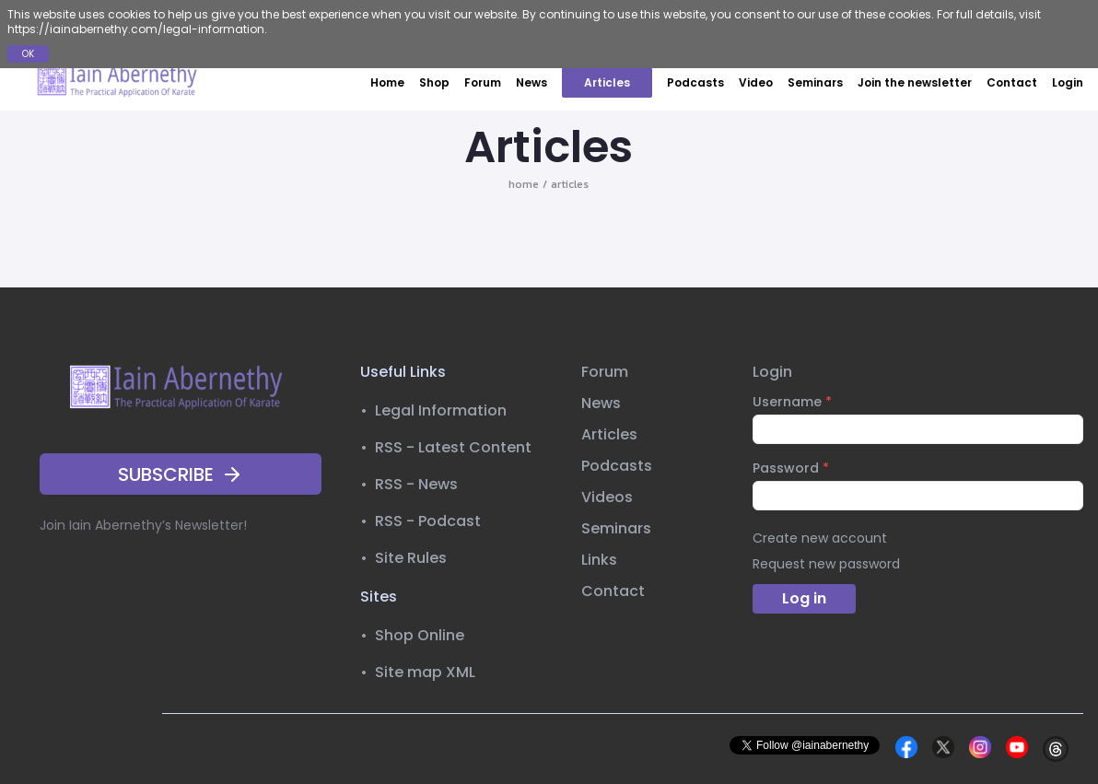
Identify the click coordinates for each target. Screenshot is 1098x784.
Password (791, 468)
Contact (1012, 82)
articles (570, 184)
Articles (607, 82)
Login (1067, 83)
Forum (482, 82)
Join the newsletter (915, 82)
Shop (434, 82)
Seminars (815, 82)
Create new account (820, 538)
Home (387, 82)
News (531, 82)
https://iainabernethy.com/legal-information (135, 29)
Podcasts (695, 82)
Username (792, 401)
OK (28, 54)
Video (756, 82)
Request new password (826, 564)
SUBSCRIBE (180, 474)
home (523, 184)
